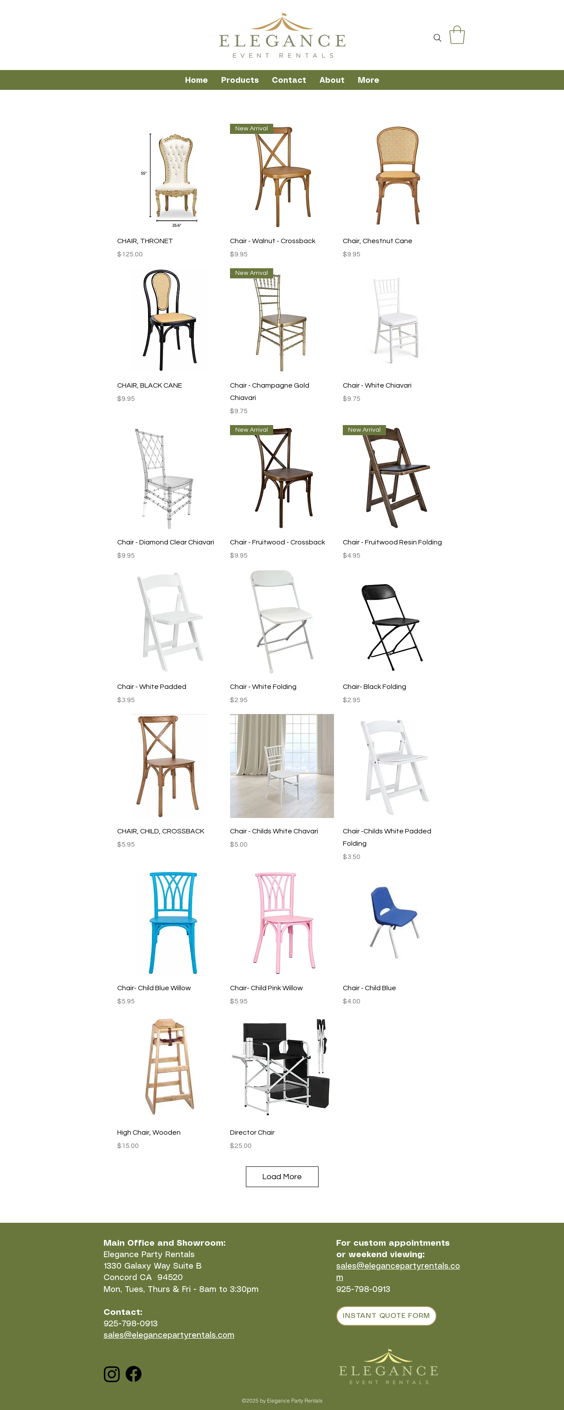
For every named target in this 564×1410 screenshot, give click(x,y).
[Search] (437, 38)
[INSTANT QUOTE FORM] (386, 1316)
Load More (282, 1177)
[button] (457, 35)
